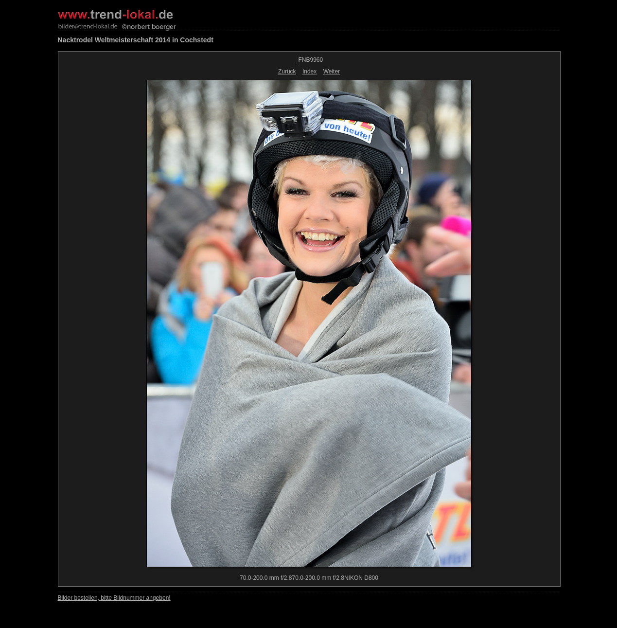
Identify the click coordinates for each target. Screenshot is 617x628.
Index (309, 71)
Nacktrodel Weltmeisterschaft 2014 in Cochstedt (135, 40)
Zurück (287, 71)
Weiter (331, 71)
